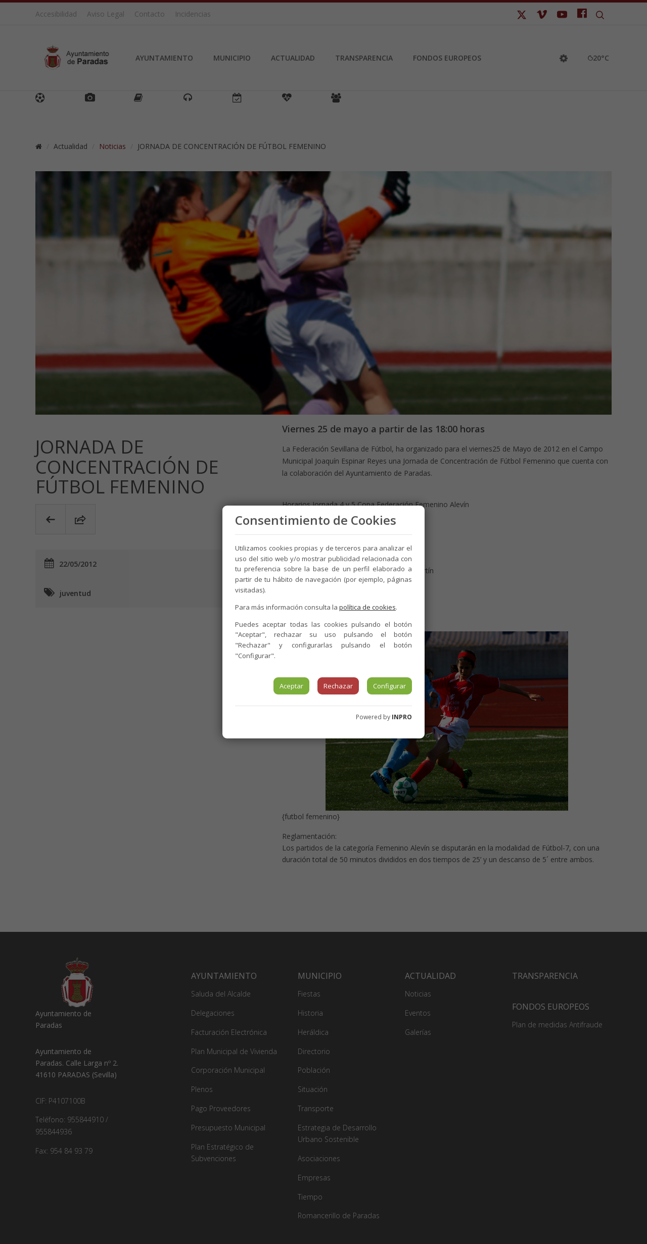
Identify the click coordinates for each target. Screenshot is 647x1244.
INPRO (402, 717)
